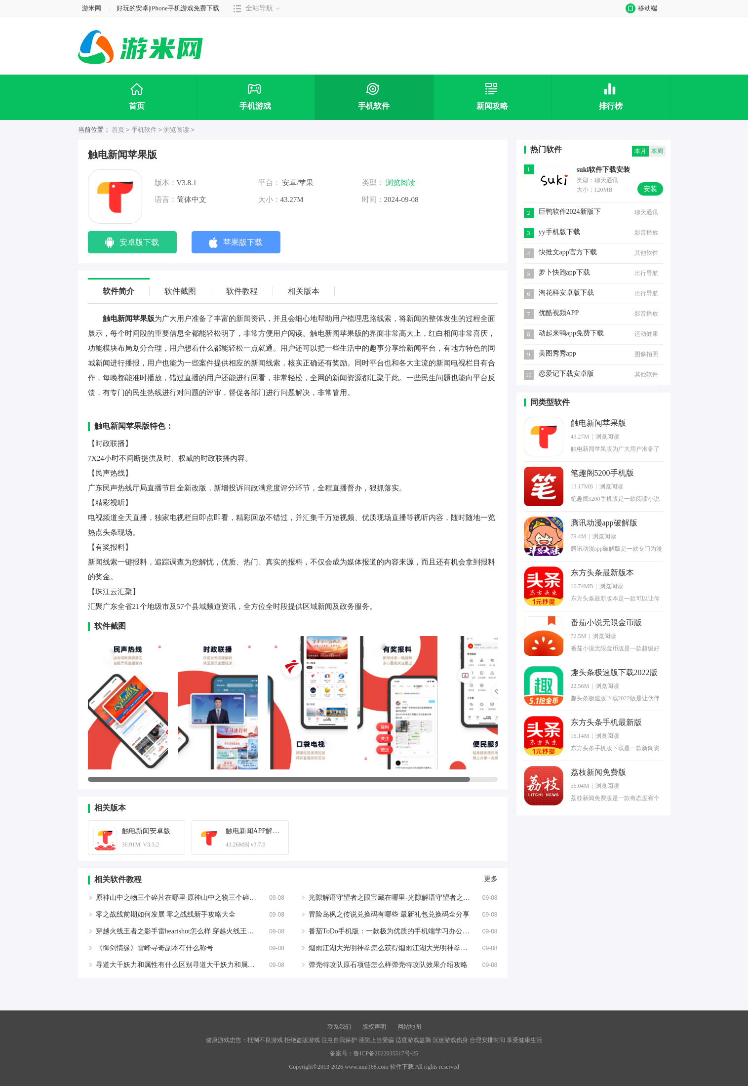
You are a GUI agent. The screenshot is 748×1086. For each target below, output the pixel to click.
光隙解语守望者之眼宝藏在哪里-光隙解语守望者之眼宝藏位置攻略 (410, 897)
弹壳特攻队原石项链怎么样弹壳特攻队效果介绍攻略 (388, 964)
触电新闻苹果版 (598, 423)
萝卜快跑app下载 (564, 272)
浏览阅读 (176, 129)
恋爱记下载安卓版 (566, 373)
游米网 (91, 8)
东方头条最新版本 (602, 572)
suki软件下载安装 (603, 169)
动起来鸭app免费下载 (571, 333)
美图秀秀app (557, 353)
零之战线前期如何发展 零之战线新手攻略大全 (166, 914)
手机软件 (144, 129)
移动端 (639, 8)
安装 (650, 189)
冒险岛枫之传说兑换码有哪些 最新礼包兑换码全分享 (389, 914)
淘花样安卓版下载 (566, 292)
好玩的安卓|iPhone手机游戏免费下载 (168, 8)
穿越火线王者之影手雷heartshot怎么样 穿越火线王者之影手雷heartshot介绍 (208, 931)
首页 (118, 129)
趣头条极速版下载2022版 (614, 672)
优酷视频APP (559, 313)
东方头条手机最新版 (606, 722)
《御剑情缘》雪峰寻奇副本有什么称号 (154, 948)
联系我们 (339, 1026)
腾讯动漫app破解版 (604, 523)
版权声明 (374, 1026)
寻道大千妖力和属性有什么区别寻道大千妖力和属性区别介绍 (189, 964)
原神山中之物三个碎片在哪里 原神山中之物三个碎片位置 (183, 897)
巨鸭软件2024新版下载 (570, 212)
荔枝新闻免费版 (598, 772)
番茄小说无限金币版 (606, 622)
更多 (491, 879)
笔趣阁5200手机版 (602, 473)
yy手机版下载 (559, 232)
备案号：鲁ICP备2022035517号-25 (374, 1053)
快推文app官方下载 (568, 252)
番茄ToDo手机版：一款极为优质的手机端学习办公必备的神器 (403, 931)
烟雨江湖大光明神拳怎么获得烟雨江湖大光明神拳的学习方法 (402, 948)
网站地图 (409, 1026)
